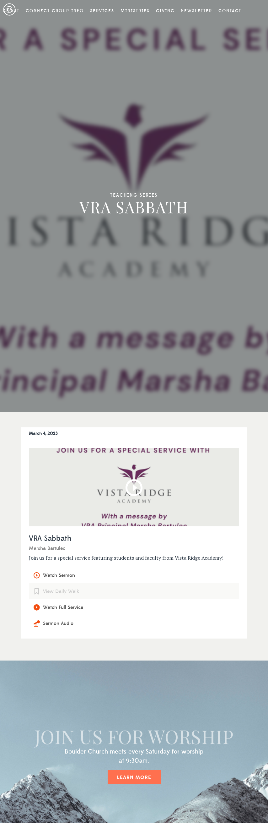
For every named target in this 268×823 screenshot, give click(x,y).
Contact (229, 11)
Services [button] (102, 11)
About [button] (11, 11)
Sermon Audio (58, 623)
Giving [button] (165, 11)
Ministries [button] (135, 11)
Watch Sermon (59, 575)
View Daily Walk (61, 591)
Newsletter (196, 11)
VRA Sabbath (50, 538)
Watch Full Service (63, 607)
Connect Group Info (55, 11)
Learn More (134, 777)
